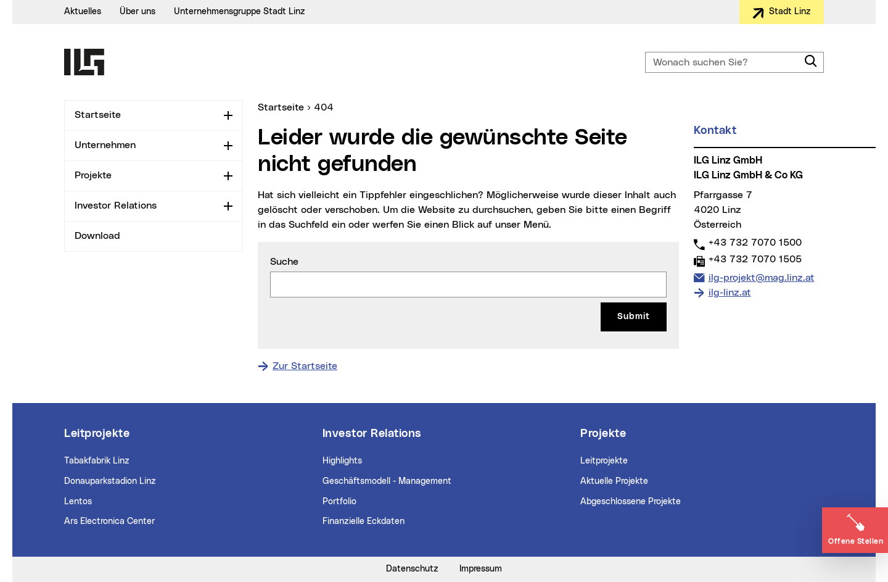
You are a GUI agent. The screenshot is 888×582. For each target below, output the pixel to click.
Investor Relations (116, 205)
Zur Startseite (305, 366)
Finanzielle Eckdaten (364, 521)
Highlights (342, 461)
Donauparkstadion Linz (110, 481)
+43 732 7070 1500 (755, 242)
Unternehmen (105, 145)
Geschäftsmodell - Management (387, 481)
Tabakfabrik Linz (97, 461)
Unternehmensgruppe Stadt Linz (239, 11)
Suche (284, 262)
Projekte (93, 175)
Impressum (480, 569)
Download (97, 236)
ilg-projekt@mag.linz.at (761, 276)
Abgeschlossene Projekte (630, 501)
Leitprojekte (604, 461)
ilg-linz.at (730, 292)
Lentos (78, 501)
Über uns (137, 11)
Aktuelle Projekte (614, 481)
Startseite (98, 115)
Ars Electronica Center (109, 521)
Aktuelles (82, 11)
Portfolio (339, 501)
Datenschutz (412, 569)
